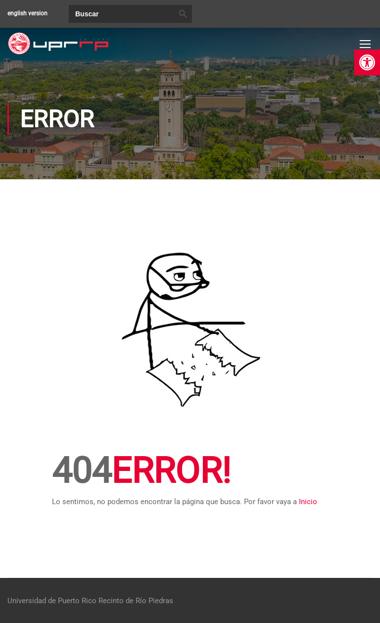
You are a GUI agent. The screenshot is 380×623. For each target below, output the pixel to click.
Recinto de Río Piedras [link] (135, 600)
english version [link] (27, 13)
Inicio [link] (308, 501)
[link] (367, 62)
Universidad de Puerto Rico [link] (51, 600)
